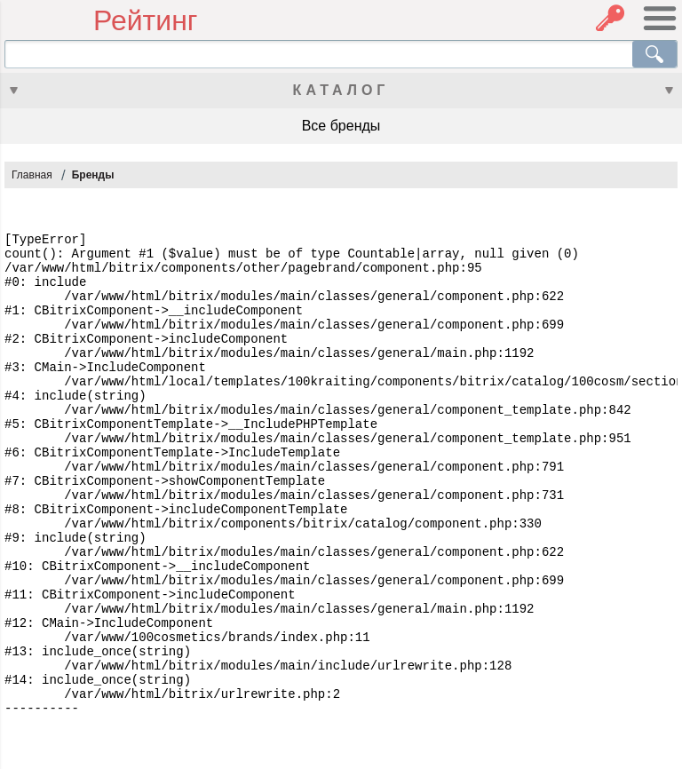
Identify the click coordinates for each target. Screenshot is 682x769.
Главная (32, 175)
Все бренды (341, 125)
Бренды (93, 175)
